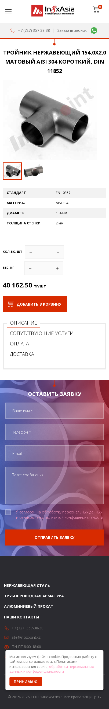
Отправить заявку (54, 537)
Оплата (19, 343)
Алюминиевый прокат (28, 606)
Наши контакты (21, 617)
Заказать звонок (72, 30)
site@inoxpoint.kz (26, 637)
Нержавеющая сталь (27, 585)
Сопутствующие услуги (42, 333)
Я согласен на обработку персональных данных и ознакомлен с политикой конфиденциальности (59, 514)
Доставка (22, 354)
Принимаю (26, 681)
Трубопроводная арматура (34, 595)
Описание (23, 323)
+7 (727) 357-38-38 (34, 30)
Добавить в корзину (39, 304)
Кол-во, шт (12, 252)
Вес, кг (8, 268)
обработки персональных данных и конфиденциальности (51, 669)
